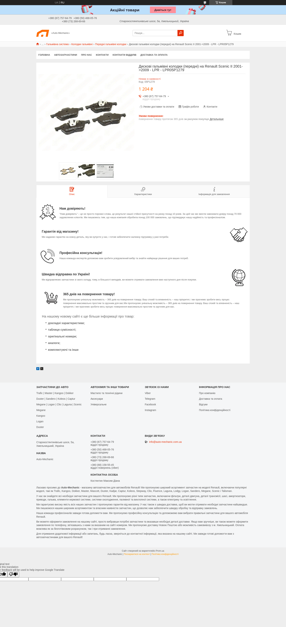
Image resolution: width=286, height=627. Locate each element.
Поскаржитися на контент (137, 554)
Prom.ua (160, 551)
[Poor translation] (13, 574)
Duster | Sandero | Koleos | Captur (55, 398)
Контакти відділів (124, 54)
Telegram (150, 398)
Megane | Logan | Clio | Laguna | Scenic (59, 404)
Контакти (102, 54)
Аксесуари (96, 398)
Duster (40, 427)
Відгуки (203, 404)
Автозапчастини (65, 54)
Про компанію (207, 393)
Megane (41, 410)
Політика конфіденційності (214, 410)
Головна (44, 54)
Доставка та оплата (154, 54)
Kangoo (40, 415)
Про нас (86, 54)
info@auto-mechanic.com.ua (165, 442)
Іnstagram (150, 410)
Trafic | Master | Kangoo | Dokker (55, 393)
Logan (39, 421)
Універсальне (98, 404)
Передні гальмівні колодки (110, 44)
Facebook (150, 404)
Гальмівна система (57, 44)
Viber (148, 393)
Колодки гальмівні (82, 44)
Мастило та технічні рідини (106, 393)
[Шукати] (180, 33)
